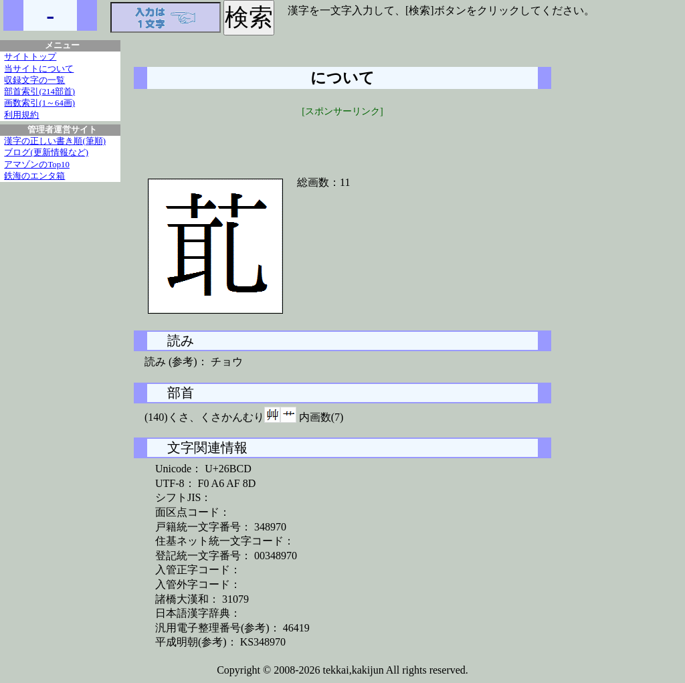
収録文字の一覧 (34, 80)
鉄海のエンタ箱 (34, 176)
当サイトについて (39, 69)
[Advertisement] (342, 138)
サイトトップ (30, 57)
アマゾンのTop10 (37, 164)
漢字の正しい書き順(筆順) (55, 141)
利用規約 (21, 115)
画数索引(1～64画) (39, 103)
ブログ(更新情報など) (46, 152)
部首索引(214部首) (39, 91)
